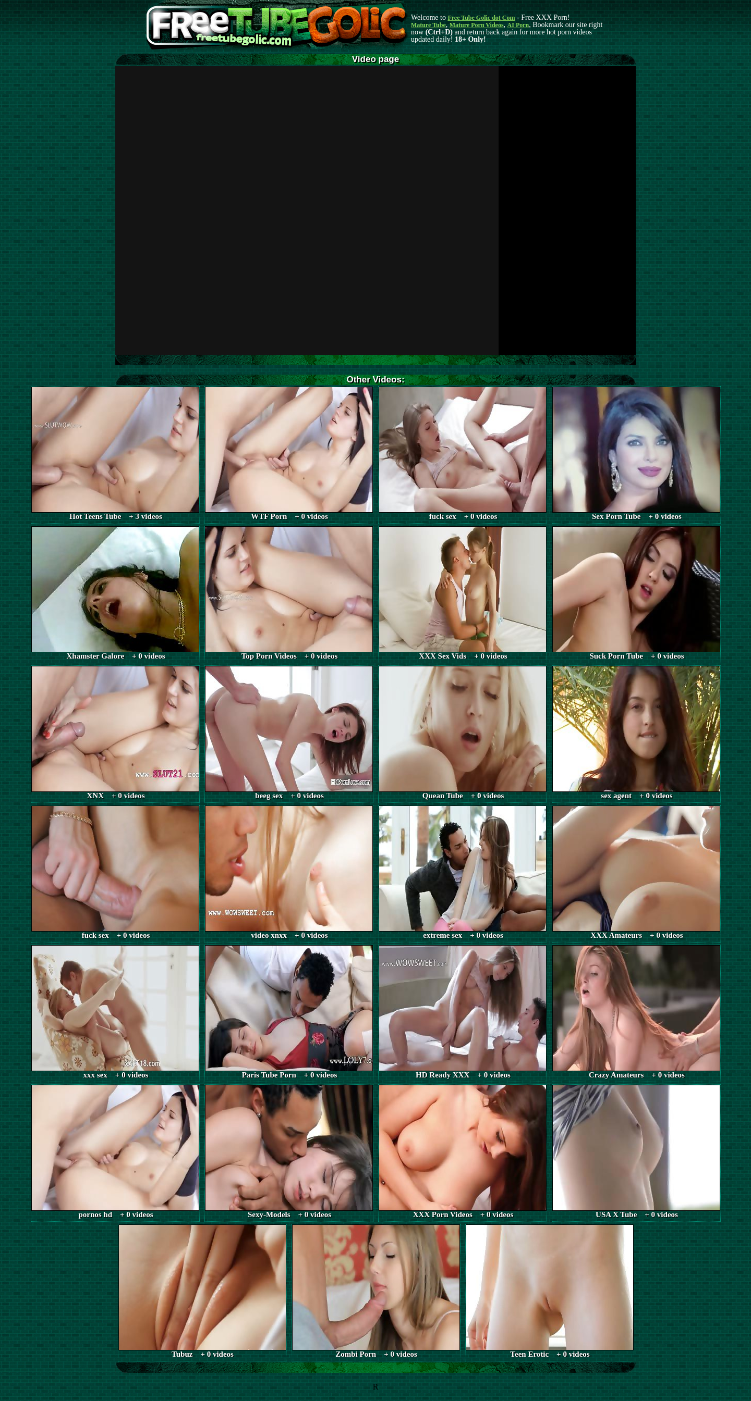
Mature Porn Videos (477, 25)
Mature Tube (428, 25)
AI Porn (518, 25)
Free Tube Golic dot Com (481, 17)
